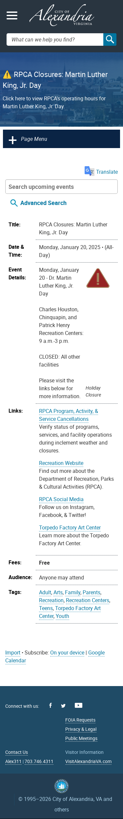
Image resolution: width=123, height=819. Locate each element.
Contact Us (16, 752)
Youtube (78, 705)
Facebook (50, 705)
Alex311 (13, 761)
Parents (91, 592)
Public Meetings (81, 738)
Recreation (51, 600)
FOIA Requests (80, 720)
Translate (101, 171)
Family (72, 592)
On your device (67, 652)
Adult (45, 592)
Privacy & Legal (80, 729)
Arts (58, 592)
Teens (46, 608)
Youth (62, 616)
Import (12, 652)
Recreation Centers (87, 600)
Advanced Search (43, 203)
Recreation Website (61, 463)
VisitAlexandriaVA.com (88, 761)
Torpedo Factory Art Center (70, 527)
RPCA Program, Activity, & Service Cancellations (68, 414)
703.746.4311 (39, 761)
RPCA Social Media (61, 499)
